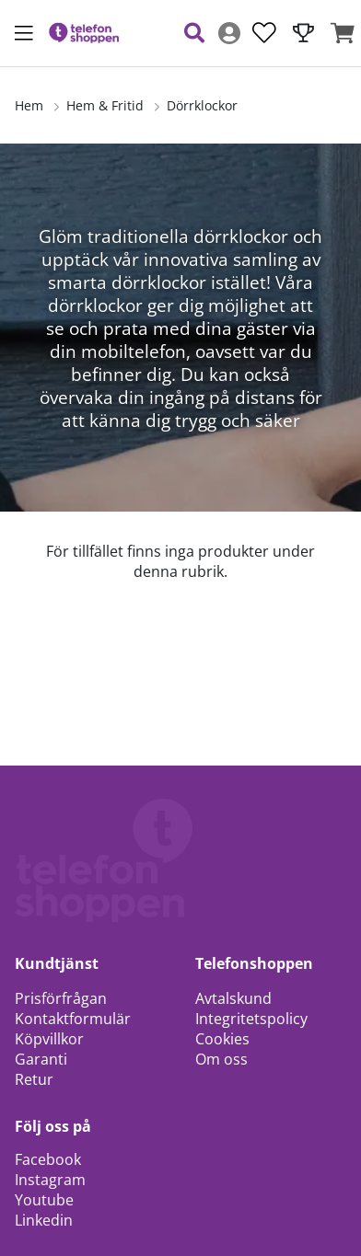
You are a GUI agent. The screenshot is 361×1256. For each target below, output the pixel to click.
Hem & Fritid (105, 105)
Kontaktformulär (73, 1018)
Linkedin (44, 1220)
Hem (29, 105)
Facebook (48, 1159)
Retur (34, 1079)
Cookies (222, 1039)
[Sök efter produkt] (194, 33)
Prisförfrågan (61, 998)
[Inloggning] (229, 33)
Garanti (41, 1059)
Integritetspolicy (251, 1018)
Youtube (44, 1200)
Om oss (221, 1059)
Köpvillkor (49, 1039)
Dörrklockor (202, 105)
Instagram (50, 1180)
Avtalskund (233, 998)
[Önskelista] (264, 33)
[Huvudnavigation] (24, 33)
